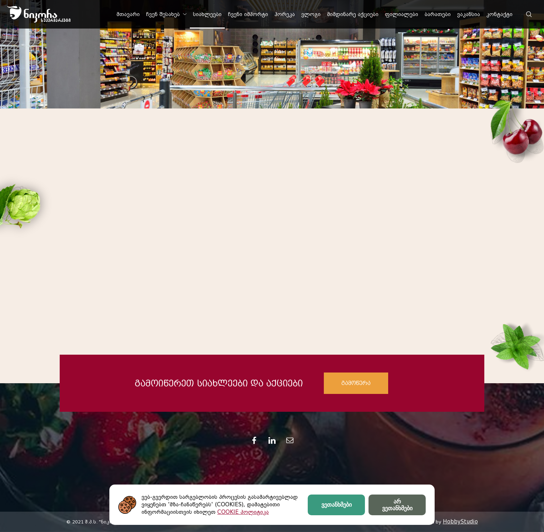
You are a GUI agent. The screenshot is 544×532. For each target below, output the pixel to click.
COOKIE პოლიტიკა (243, 512)
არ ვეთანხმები (397, 504)
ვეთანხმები (336, 505)
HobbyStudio (460, 521)
